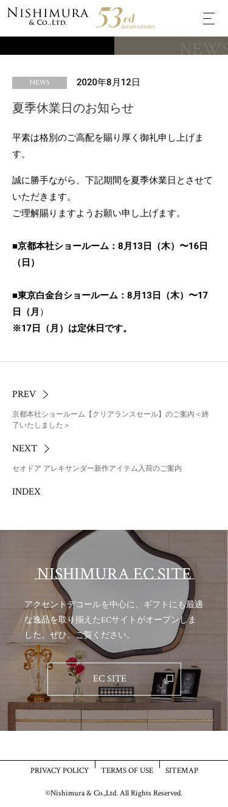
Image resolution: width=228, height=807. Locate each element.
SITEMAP (181, 770)
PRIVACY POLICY (59, 770)
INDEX (26, 491)
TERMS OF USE (127, 770)
